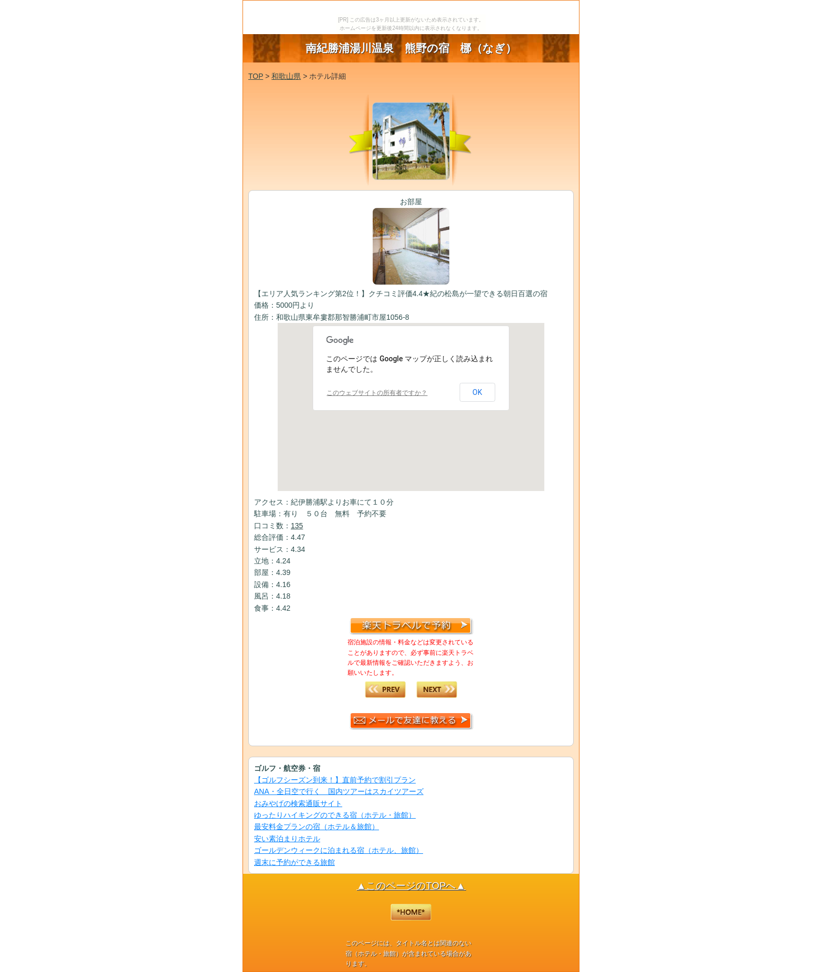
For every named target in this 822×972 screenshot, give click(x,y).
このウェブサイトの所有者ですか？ (376, 392)
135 (297, 525)
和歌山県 (286, 76)
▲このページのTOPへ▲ (411, 885)
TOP (255, 76)
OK (477, 392)
